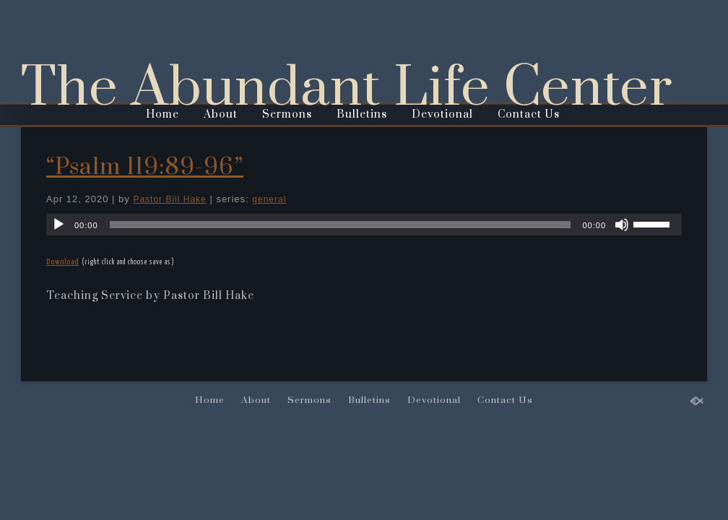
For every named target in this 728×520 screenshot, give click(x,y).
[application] (364, 224)
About (221, 114)
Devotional (442, 114)
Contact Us (529, 114)
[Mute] (622, 224)
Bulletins (362, 114)
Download (62, 262)
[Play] (58, 224)
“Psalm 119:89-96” (144, 167)
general (269, 199)
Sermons (287, 114)
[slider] (340, 224)
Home (162, 114)
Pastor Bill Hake (169, 199)
